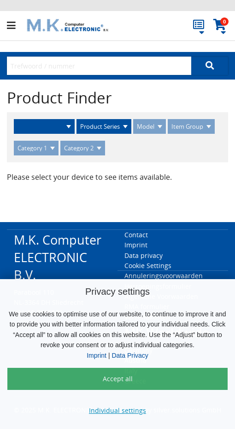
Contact (136, 234)
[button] (15, 26)
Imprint (96, 355)
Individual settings (117, 410)
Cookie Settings (147, 265)
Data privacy (143, 255)
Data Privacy (130, 355)
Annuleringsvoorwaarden (163, 275)
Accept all (118, 378)
